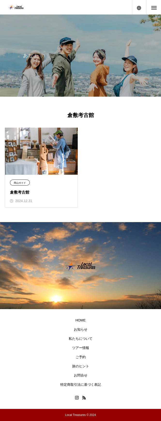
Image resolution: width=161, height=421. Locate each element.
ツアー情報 (80, 348)
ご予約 (81, 357)
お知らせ (80, 329)
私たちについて (80, 339)
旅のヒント (80, 366)
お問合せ (80, 375)
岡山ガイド (20, 182)
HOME (81, 320)
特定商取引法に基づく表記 (80, 384)
